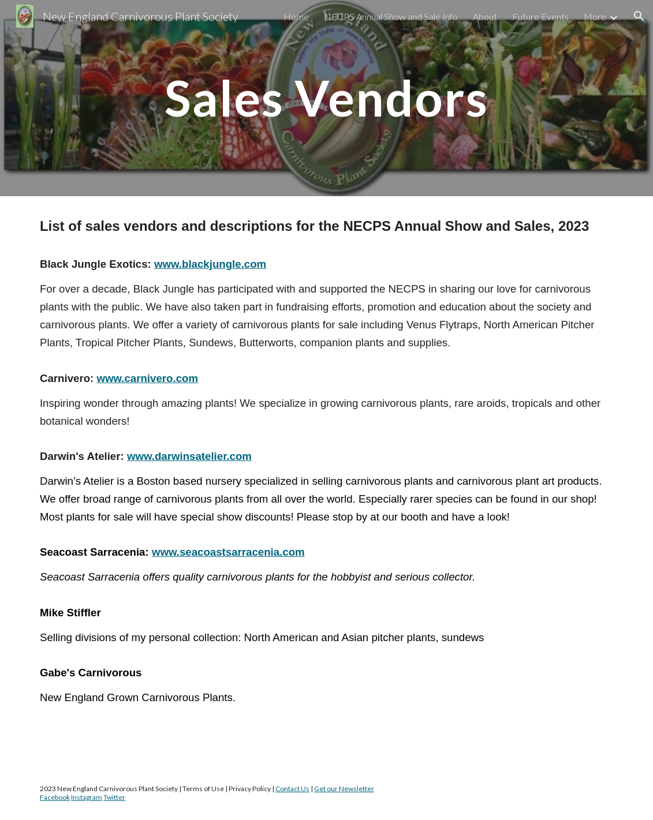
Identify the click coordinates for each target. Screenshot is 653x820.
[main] (326, 98)
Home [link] (296, 16)
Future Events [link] (540, 16)
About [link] (485, 16)
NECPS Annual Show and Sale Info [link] (391, 16)
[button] (639, 16)
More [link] (595, 16)
